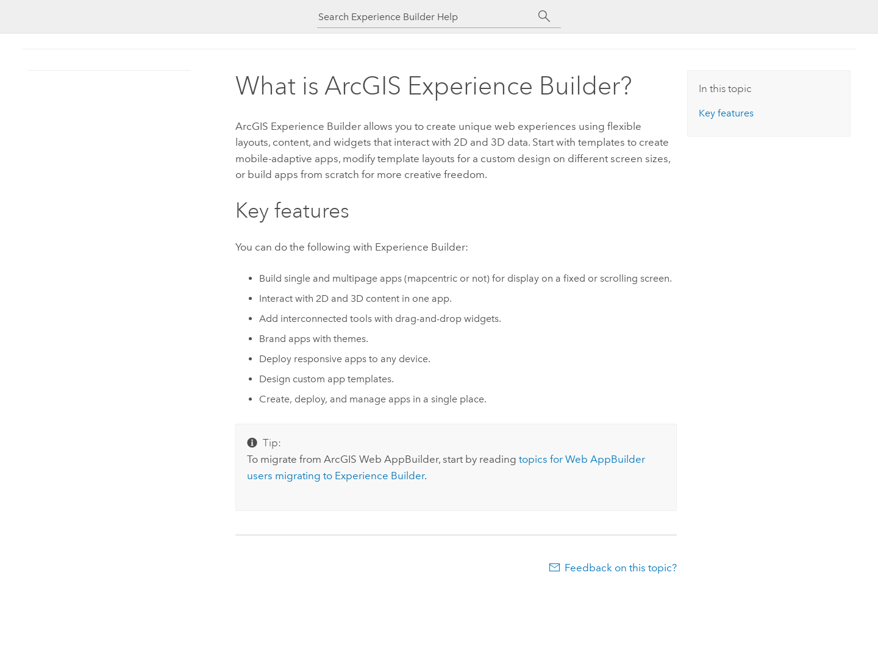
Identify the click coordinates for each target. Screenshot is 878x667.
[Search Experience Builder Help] (427, 16)
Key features (726, 113)
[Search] (544, 16)
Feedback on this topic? (621, 568)
